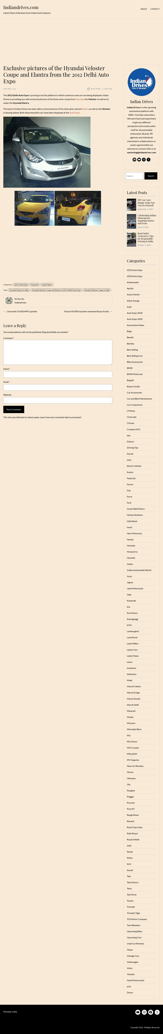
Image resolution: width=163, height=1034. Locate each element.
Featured (34, 285)
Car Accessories (134, 392)
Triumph (131, 906)
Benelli (130, 337)
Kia (128, 607)
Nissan (130, 772)
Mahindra (131, 674)
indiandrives (20, 302)
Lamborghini (133, 631)
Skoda (130, 851)
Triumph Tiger (133, 913)
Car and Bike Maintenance (139, 398)
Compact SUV (133, 429)
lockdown (131, 668)
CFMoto (131, 410)
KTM (129, 625)
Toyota (130, 900)
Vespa (130, 949)
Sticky (130, 857)
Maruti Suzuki (133, 698)
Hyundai (131, 557)
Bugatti (130, 380)
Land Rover (132, 637)
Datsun (130, 441)
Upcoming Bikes (134, 931)
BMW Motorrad (134, 374)
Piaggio (130, 796)
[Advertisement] (81, 39)
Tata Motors (133, 882)
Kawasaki (131, 600)
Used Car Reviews (135, 943)
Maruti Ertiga (133, 692)
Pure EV (131, 808)
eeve (129, 459)
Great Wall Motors (136, 508)
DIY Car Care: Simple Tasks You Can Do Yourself (146, 203)
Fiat (129, 490)
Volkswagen (132, 962)
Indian (130, 564)
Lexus (129, 662)
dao (128, 435)
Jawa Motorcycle (135, 588)
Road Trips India (134, 827)
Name (6, 368)
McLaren (131, 723)
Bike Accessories (135, 362)
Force (129, 496)
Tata (129, 876)
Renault (130, 821)
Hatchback (132, 521)
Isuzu (129, 576)
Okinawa (131, 778)
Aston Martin (133, 294)
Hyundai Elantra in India (19, 290)
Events (130, 472)
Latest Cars (132, 649)
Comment (8, 338)
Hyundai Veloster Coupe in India (96, 290)
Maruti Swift (133, 704)
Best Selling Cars (135, 355)
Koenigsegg (132, 619)
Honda (130, 539)
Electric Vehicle (134, 466)
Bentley (130, 343)
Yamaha (130, 974)
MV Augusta (133, 760)
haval (129, 527)
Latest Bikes (132, 643)
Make (129, 680)
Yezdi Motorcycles (135, 980)
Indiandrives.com (20, 7)
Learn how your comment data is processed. (60, 417)
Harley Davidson (135, 515)
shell (129, 845)
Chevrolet (131, 417)
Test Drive (131, 894)
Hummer (131, 545)
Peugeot (131, 790)
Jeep (129, 594)
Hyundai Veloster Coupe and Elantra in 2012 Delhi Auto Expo (56, 290)
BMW (130, 368)
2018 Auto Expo (134, 276)
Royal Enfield (133, 839)
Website (7, 394)
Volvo (129, 968)
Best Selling (132, 349)
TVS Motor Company (137, 919)
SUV (129, 864)
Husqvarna (132, 551)
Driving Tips (132, 447)
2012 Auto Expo (21, 285)
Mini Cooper (133, 747)
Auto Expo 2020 (134, 319)
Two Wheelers (133, 925)
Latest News (47, 285)
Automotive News (135, 325)
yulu (129, 986)
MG (129, 735)
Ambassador (133, 282)
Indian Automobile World (139, 570)
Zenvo (130, 992)
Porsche (131, 802)
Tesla (129, 888)
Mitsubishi (132, 753)
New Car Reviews (135, 766)
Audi (129, 306)
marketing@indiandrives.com (141, 152)
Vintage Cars (133, 956)
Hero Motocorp (134, 533)
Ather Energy (133, 300)
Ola (128, 784)
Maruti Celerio (134, 686)
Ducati (130, 453)
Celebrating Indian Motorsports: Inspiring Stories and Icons (147, 219)
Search (151, 176)
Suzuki (130, 870)
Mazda (130, 717)
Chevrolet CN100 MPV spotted (22, 311)
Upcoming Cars (134, 937)
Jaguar (130, 582)
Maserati (131, 711)
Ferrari (130, 484)
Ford (129, 502)
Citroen (130, 423)
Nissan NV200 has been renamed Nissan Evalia (86, 311)
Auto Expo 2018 (134, 313)
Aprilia (130, 288)
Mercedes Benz (134, 729)
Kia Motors (132, 613)
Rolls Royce (132, 833)
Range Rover (133, 815)
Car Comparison (135, 404)
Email (6, 382)
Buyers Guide (133, 386)
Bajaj (129, 331)
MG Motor (132, 741)
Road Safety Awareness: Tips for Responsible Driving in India (146, 237)
